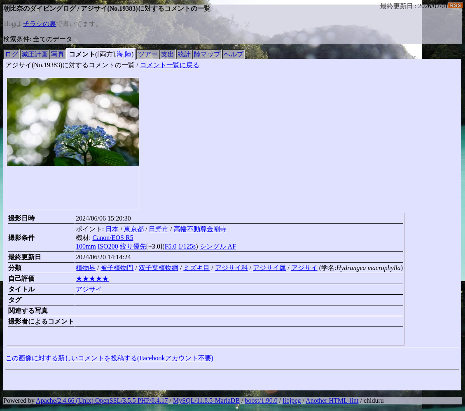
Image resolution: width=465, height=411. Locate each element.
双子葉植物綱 (158, 267)
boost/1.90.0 (261, 400)
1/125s (187, 246)
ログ (11, 54)
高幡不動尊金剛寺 (200, 229)
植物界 (86, 267)
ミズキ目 (196, 267)
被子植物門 (116, 267)
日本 (112, 229)
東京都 (134, 229)
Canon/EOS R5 (112, 237)
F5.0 (171, 246)
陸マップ (207, 54)
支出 (167, 54)
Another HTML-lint (332, 400)
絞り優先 (133, 246)
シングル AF (218, 246)
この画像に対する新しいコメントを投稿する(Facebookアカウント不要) (109, 358)
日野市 (158, 229)
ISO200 (108, 246)
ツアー (148, 54)
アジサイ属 (269, 267)
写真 (57, 54)
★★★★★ (92, 278)
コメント (82, 54)
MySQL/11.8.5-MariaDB (206, 400)
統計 (184, 54)
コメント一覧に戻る (169, 64)
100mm (86, 246)
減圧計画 (34, 54)
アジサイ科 (231, 267)
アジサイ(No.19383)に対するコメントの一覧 (70, 64)
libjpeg (292, 400)
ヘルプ (233, 54)
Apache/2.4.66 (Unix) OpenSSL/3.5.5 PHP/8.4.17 (102, 400)
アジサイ (304, 267)
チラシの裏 (39, 23)
